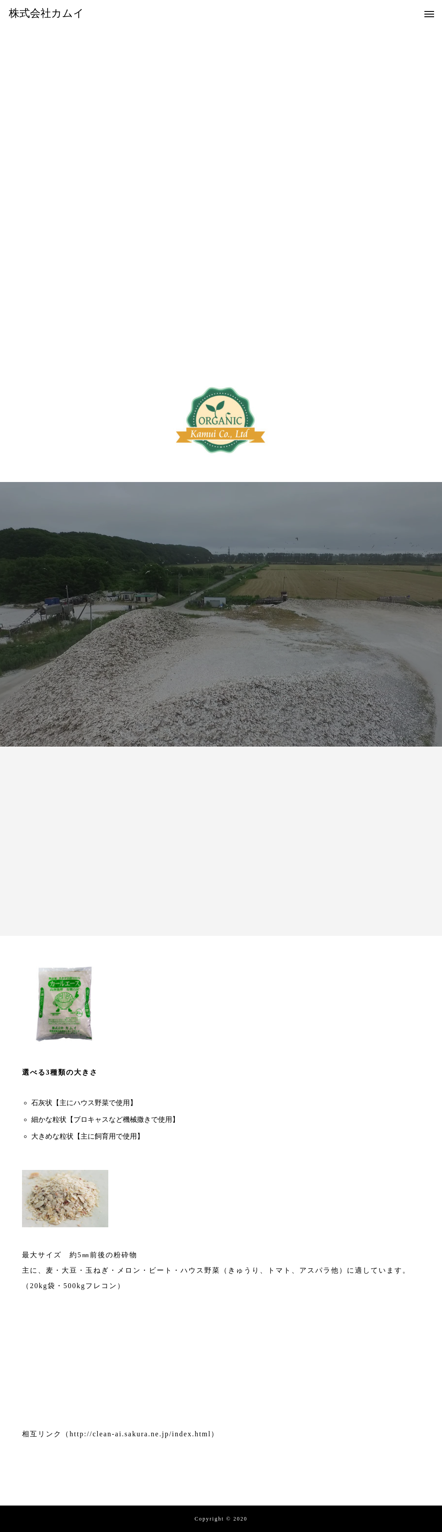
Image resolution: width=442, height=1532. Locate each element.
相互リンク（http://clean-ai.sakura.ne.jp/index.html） (120, 1434)
